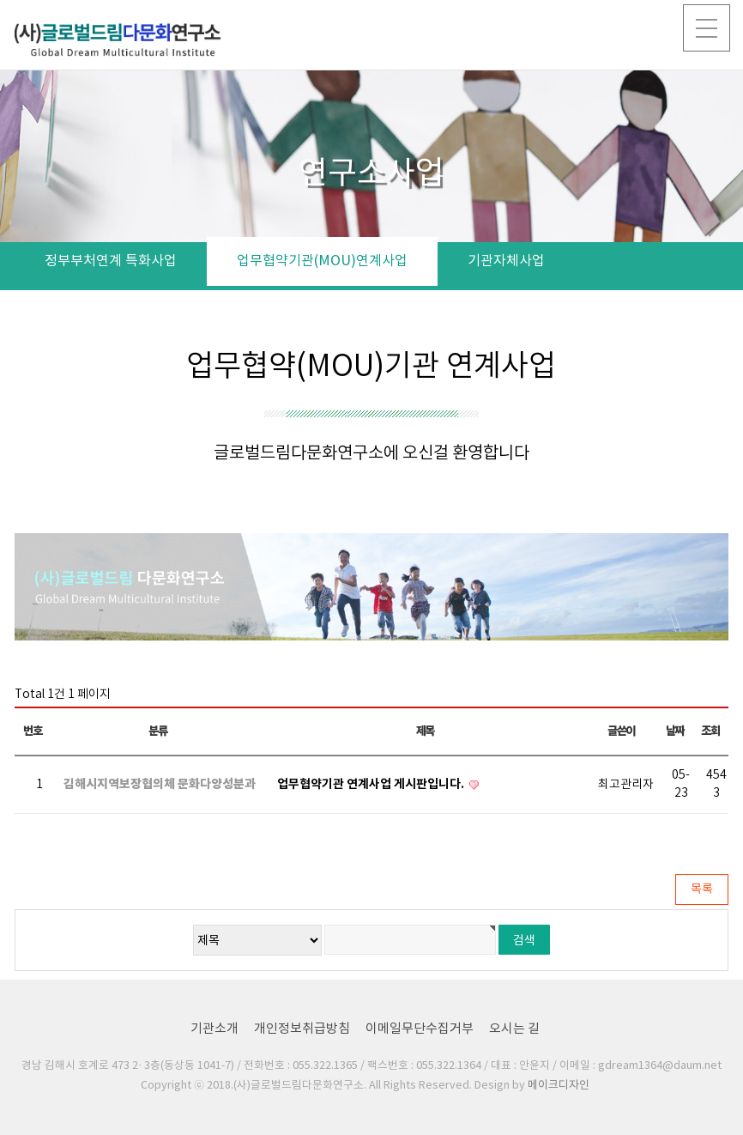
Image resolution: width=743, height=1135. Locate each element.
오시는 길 (514, 1029)
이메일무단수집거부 (419, 1029)
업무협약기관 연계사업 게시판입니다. (372, 784)
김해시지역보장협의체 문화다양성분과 (159, 784)
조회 (710, 731)
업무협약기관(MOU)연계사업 (322, 261)
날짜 (675, 731)
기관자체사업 (506, 261)
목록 (702, 889)
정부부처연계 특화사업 (111, 261)
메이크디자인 (558, 1085)
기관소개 (214, 1029)
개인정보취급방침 (302, 1029)
